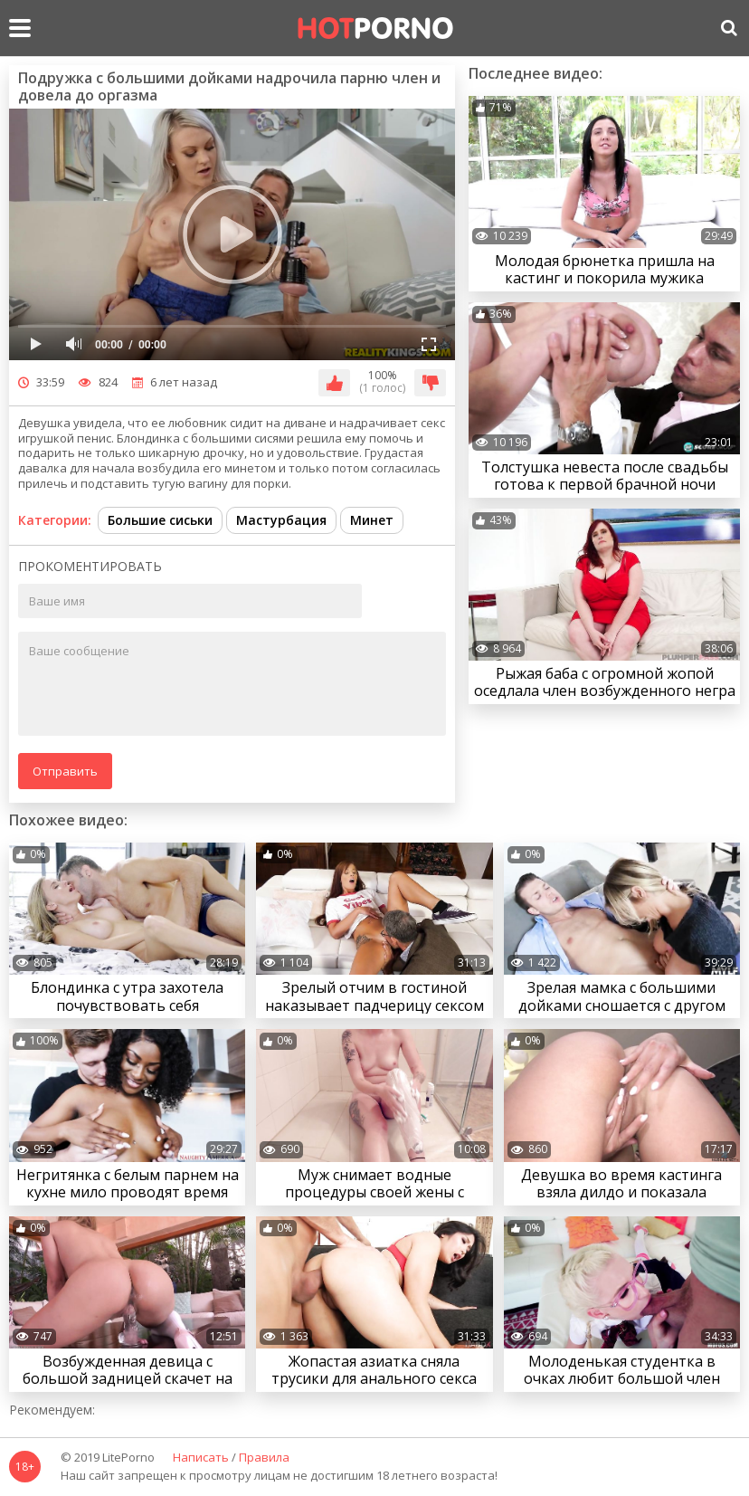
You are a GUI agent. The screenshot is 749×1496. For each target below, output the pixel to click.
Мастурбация (281, 520)
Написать (201, 1458)
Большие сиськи (160, 520)
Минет (371, 520)
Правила (264, 1458)
